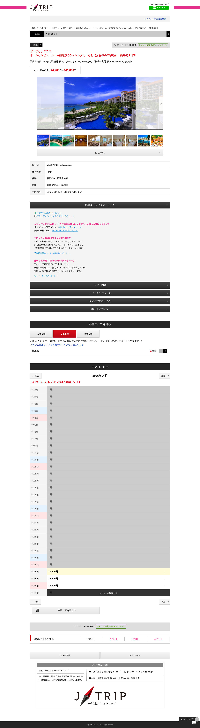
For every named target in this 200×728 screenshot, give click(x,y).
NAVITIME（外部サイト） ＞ (65, 230)
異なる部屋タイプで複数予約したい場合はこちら (57, 345)
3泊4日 (135, 639)
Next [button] (161, 104)
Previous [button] (39, 104)
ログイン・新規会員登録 (155, 19)
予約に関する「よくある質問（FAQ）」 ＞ (56, 216)
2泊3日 (113, 639)
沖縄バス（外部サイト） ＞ (70, 227)
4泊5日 (158, 639)
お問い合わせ (135, 655)
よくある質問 (64, 655)
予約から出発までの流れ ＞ (49, 213)
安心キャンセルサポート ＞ (46, 276)
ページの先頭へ (189, 719)
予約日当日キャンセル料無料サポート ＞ (52, 253)
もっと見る (100, 153)
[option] (100, 103)
